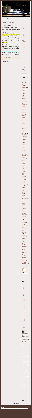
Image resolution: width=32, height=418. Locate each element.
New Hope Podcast (24, 208)
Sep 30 (24, 299)
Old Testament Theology (24, 210)
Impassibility (23, 192)
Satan (22, 233)
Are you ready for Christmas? (25, 90)
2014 (23, 35)
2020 (23, 287)
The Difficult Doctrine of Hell (26, 313)
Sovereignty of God (24, 236)
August (23, 69)
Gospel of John (23, 179)
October (24, 40)
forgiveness (23, 165)
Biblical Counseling (24, 98)
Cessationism (23, 130)
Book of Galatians (24, 115)
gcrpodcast (23, 166)
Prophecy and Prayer (24, 222)
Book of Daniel (23, 111)
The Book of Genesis (24, 246)
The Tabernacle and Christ (24, 251)
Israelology (23, 195)
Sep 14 (24, 314)
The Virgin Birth (23, 252)
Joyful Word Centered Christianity (25, 198)
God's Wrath (23, 177)
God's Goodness (23, 171)
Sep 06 (24, 321)
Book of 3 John (23, 109)
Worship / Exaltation (24, 266)
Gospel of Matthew (24, 181)
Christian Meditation (24, 136)
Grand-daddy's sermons (24, 182)
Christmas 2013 (23, 139)
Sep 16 (24, 54)
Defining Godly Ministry (24, 155)
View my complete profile (24, 341)
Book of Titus (23, 128)
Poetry (23, 217)
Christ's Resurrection (24, 134)
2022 (23, 28)
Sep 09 (24, 61)
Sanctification (23, 232)
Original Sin (23, 211)
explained (23, 162)
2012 (23, 294)
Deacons (23, 149)
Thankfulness (23, 243)
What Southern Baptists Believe (25, 263)
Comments (23, 270)
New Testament (23, 209)
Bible (22, 95)
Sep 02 (24, 67)
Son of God (23, 235)
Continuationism (23, 145)
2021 (23, 29)
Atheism (23, 92)
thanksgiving (23, 244)
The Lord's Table (23, 249)
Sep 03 (24, 66)
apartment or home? (24, 88)
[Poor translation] (3, 407)
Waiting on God (23, 262)
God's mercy (23, 174)
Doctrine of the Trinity (24, 158)
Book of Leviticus (24, 122)
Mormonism (23, 206)
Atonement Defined (24, 93)
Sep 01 (24, 68)
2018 (23, 289)
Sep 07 (24, 320)
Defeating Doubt (23, 150)
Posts (23, 269)
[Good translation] (1, 407)
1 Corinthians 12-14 (24, 80)
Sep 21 (24, 307)
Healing (23, 185)
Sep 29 (24, 300)
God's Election (23, 170)
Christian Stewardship (24, 137)
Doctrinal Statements (24, 157)
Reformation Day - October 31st (25, 225)
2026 (23, 282)
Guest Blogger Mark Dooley (24, 184)
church (23, 141)
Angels (23, 84)
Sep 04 (24, 65)
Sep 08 (24, 319)
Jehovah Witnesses (24, 196)
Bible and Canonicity (24, 96)
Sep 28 (24, 301)
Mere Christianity (23, 203)
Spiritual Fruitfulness (24, 238)
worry (22, 265)
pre (22, 219)
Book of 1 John (23, 101)
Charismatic (23, 131)
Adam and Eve (23, 82)
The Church (23, 247)
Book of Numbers (23, 123)
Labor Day (23, 201)
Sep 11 (24, 59)
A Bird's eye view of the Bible (25, 81)
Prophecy (23, 221)
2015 (23, 34)
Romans (23, 230)
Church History (23, 142)
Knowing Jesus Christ (24, 200)
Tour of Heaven (23, 257)
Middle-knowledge (24, 204)
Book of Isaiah (23, 118)
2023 (23, 27)
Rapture (23, 224)
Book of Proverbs (23, 125)
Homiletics (23, 190)
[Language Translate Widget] (5, 22)
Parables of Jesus (23, 213)
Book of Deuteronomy (24, 112)
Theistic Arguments (24, 255)
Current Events (23, 148)
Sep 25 (24, 46)
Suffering (23, 241)
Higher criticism (23, 187)
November (24, 39)
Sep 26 (24, 45)
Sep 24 (24, 47)
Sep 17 (24, 53)
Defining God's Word (24, 154)
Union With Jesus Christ (24, 260)
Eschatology (23, 160)
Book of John (23, 120)
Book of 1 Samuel (24, 103)
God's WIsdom (23, 176)
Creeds (23, 147)
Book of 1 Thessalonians (24, 104)
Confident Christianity (24, 144)
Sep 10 (24, 60)
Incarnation (23, 193)
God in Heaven (23, 168)
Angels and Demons (24, 85)
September (24, 41)
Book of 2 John (23, 106)
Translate (12, 22)
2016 (23, 33)
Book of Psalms (23, 126)
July (23, 70)
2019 (23, 288)
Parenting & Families (24, 214)
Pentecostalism (23, 216)
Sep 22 (24, 306)
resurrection (23, 227)
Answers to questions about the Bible (25, 87)
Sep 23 (24, 305)
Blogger (18, 403)
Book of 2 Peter (23, 107)
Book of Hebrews (23, 117)
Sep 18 (24, 52)
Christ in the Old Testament (24, 133)
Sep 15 (24, 312)
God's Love (23, 173)
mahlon (26, 330)
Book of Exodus (23, 114)
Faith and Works (23, 163)
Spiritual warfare (23, 240)
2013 (23, 36)
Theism (23, 254)
